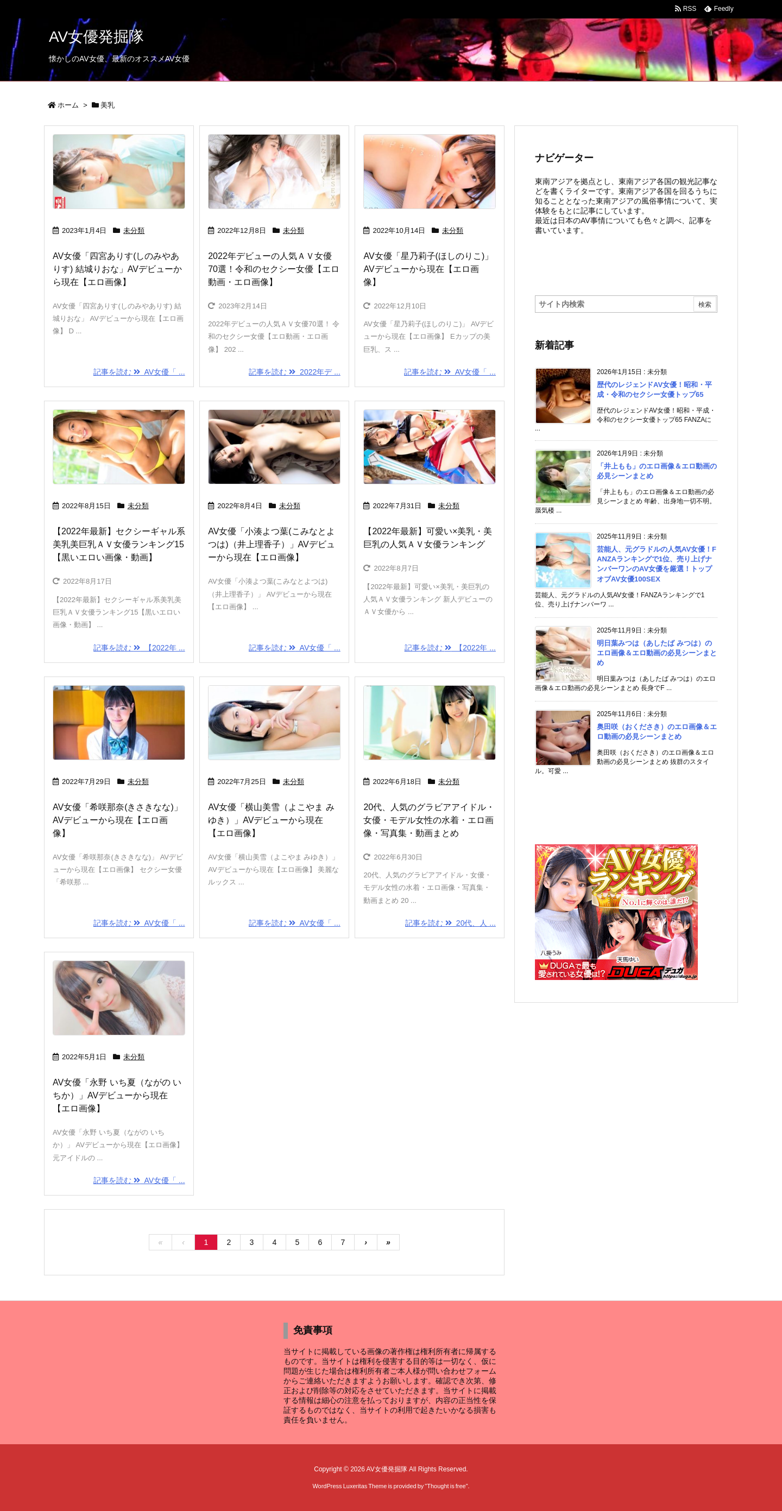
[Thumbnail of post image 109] (119, 722)
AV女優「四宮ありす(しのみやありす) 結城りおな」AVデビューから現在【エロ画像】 (117, 269)
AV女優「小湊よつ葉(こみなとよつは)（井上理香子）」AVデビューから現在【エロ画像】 (271, 544)
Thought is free (446, 1486)
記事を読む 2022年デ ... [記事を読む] (294, 372)
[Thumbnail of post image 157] (429, 446)
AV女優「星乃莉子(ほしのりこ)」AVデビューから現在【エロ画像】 (428, 269)
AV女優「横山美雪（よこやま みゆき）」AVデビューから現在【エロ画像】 (271, 820)
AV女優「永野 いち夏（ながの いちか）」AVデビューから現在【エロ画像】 (117, 1095)
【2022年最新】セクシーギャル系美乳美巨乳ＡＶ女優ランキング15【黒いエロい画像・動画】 (119, 544)
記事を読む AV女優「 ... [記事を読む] (139, 372)
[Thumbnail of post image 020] (119, 171)
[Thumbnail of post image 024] (119, 997)
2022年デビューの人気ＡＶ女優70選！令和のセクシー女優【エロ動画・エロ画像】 (273, 269)
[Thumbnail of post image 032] (274, 171)
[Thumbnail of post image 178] (274, 446)
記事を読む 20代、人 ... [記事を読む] (450, 923)
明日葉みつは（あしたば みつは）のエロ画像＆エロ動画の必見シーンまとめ (657, 653)
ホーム (68, 105)
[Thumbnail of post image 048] (429, 171)
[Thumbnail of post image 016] (119, 446)
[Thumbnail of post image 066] (274, 722)
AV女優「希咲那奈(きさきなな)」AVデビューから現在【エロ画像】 (117, 820)
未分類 (133, 230)
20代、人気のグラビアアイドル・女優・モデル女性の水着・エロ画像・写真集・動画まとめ (429, 820)
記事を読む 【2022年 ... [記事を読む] (139, 647)
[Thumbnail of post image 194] (429, 722)
